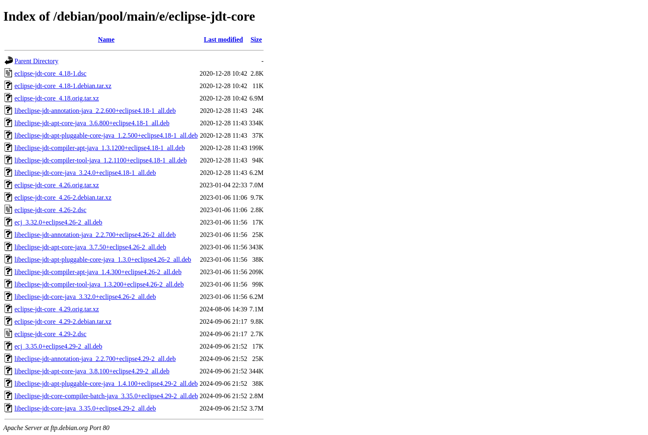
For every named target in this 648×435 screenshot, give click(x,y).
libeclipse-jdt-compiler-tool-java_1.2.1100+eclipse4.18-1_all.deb (100, 160)
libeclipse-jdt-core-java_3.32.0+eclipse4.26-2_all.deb (85, 296)
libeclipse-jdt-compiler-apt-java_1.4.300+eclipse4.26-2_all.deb (97, 271)
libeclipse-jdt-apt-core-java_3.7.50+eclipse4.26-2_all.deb (90, 247)
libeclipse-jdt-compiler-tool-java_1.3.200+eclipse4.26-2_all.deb (98, 284)
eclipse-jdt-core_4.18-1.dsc (50, 73)
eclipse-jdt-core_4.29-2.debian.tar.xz (63, 321)
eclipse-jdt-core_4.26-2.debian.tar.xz (63, 197)
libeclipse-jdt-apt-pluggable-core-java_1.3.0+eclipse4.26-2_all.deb (102, 259)
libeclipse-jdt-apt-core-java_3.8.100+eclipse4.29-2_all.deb (91, 371)
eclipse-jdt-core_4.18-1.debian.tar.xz (63, 85)
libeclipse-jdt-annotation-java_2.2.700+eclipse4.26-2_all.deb (95, 234)
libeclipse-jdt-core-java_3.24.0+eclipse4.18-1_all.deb (85, 172)
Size (256, 39)
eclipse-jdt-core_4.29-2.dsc (50, 333)
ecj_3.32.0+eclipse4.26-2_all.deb (58, 222)
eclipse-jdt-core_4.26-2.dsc (50, 209)
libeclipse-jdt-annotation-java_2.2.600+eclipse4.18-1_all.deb (95, 110)
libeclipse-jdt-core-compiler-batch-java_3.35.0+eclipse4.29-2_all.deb (106, 395)
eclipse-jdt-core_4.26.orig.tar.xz (56, 185)
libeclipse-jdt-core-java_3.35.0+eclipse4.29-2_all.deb (85, 408)
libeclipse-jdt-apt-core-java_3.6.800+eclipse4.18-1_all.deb (91, 123)
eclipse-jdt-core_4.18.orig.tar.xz (56, 98)
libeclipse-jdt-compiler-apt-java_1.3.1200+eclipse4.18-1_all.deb (99, 147)
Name (106, 39)
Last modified (223, 39)
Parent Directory (36, 61)
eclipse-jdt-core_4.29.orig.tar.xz (56, 309)
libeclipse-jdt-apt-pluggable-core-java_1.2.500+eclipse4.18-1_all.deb (106, 135)
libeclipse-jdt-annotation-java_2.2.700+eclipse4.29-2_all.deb (95, 358)
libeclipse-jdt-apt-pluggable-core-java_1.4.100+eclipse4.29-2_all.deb (106, 383)
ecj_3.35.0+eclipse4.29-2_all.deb (58, 346)
